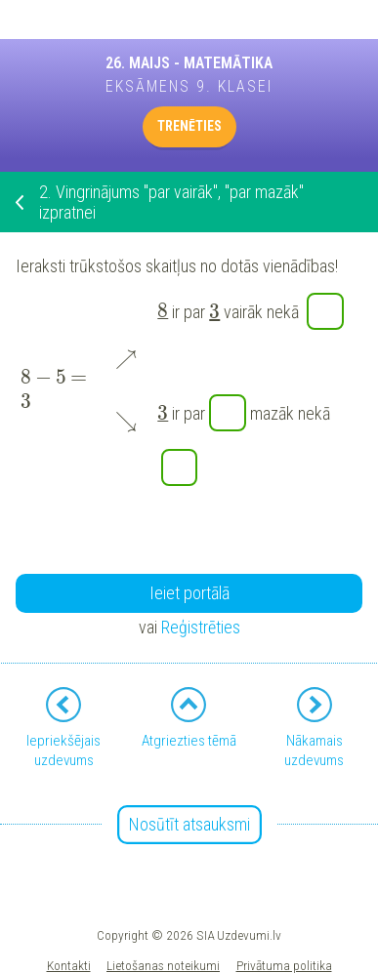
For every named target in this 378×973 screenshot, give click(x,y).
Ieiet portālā (189, 593)
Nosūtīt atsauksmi (189, 824)
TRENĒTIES (189, 126)
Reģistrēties (200, 627)
